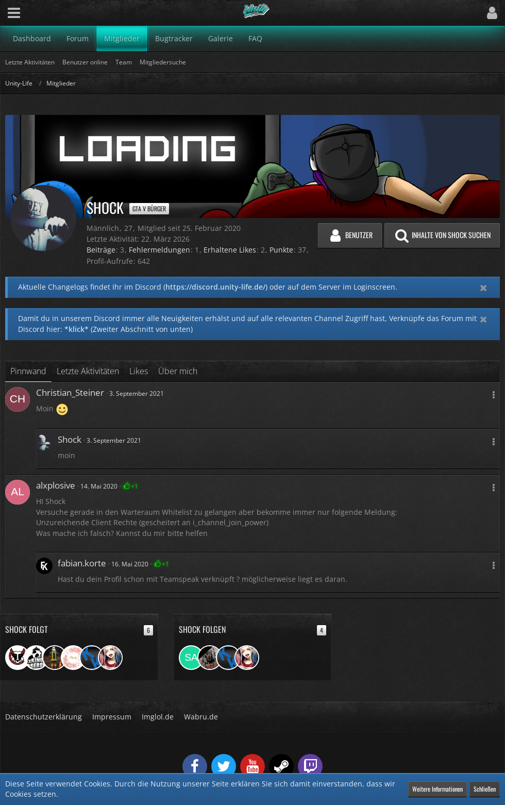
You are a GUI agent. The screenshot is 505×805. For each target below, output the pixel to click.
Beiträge (101, 250)
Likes (138, 371)
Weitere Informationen (437, 788)
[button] (14, 13)
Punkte (281, 250)
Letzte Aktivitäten (88, 371)
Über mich (177, 371)
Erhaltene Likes (230, 250)
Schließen (485, 788)
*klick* (76, 329)
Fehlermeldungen (159, 250)
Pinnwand (28, 371)
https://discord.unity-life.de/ (215, 287)
